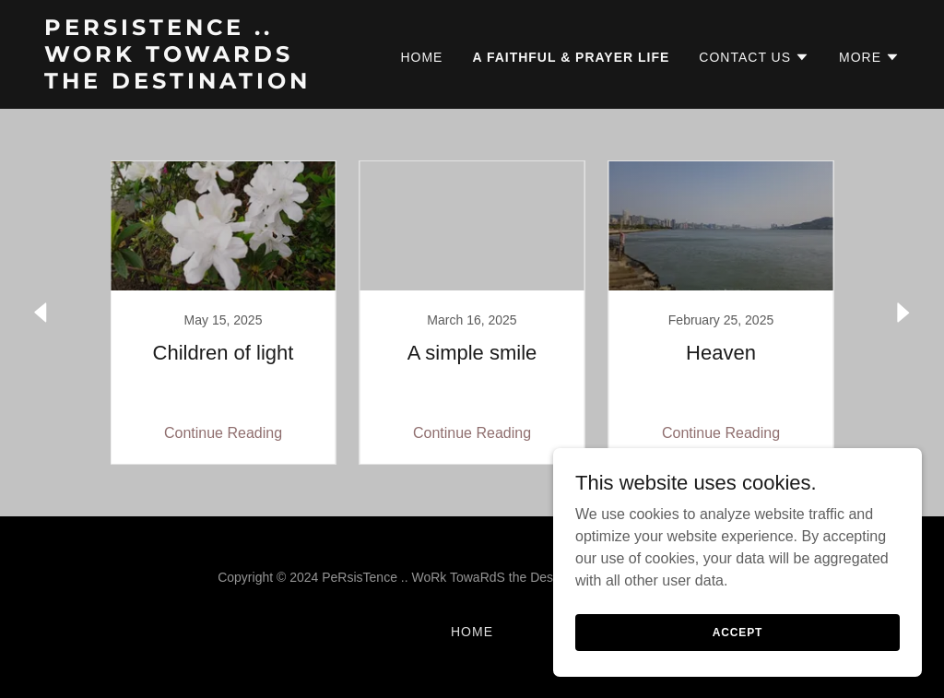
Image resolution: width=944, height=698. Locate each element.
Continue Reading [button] (223, 433)
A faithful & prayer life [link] (570, 57)
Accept (737, 631)
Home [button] (472, 631)
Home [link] (421, 57)
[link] (194, 83)
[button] (754, 57)
